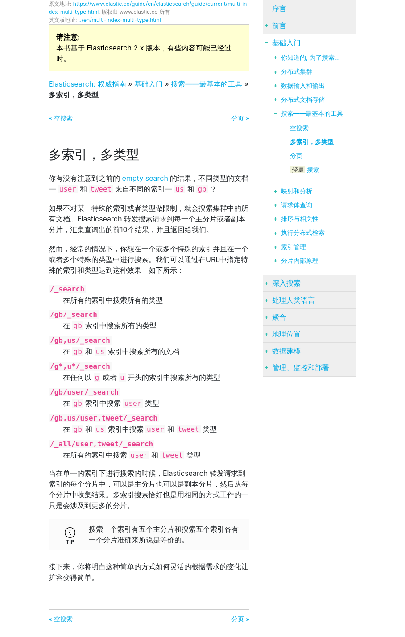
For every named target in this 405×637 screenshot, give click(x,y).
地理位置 (286, 333)
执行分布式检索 (303, 232)
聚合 (279, 316)
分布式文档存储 (303, 99)
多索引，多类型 (312, 142)
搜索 (304, 169)
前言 (279, 25)
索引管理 (293, 246)
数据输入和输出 (303, 85)
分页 (296, 155)
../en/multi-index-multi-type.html (120, 20)
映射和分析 (296, 191)
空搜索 (299, 128)
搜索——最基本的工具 (206, 83)
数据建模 (286, 350)
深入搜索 (286, 283)
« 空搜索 (61, 118)
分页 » (240, 118)
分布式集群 (296, 71)
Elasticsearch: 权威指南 (87, 83)
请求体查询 (296, 204)
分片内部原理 (299, 260)
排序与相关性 (299, 218)
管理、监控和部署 (300, 367)
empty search (145, 178)
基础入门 (148, 83)
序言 (279, 8)
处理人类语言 (293, 300)
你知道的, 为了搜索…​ (310, 57)
